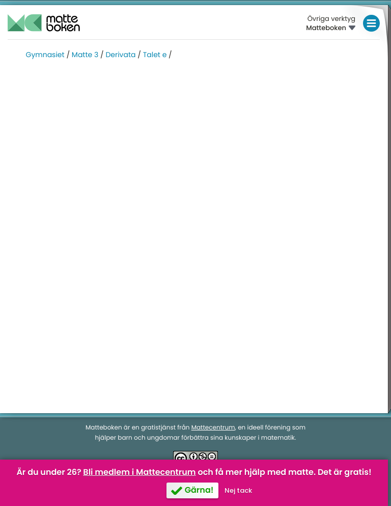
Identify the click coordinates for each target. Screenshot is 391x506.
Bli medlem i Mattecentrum (139, 472)
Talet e (155, 54)
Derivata (120, 54)
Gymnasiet (45, 54)
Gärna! (199, 490)
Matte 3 (85, 54)
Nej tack (238, 490)
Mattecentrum (213, 427)
